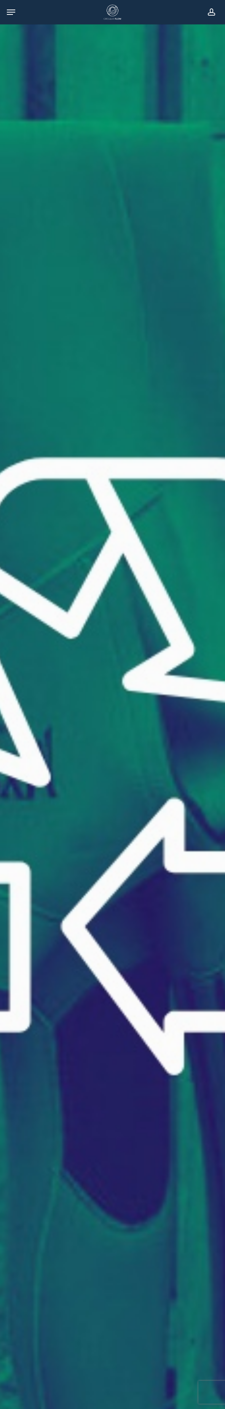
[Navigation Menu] (11, 12)
